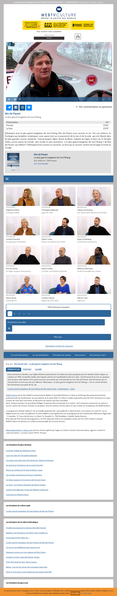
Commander (42, 163)
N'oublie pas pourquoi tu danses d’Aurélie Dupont (26, 528)
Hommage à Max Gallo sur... (17, 537)
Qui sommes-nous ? (98, 355)
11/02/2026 (45, 295)
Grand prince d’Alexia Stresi (17, 494)
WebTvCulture (72, 2)
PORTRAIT (27, 369)
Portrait (93, 2)
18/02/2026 (10, 295)
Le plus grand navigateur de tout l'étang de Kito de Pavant (30, 511)
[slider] (57, 99)
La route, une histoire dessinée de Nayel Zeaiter (26, 485)
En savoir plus (86, 593)
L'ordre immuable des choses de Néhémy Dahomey (27, 490)
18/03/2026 (81, 237)
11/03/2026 (10, 266)
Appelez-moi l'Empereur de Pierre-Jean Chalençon (27, 533)
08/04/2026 (82, 207)
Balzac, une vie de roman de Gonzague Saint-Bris (26, 567)
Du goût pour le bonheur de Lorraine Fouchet (24, 465)
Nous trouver (80, 355)
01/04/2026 (10, 237)
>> (29, 313)
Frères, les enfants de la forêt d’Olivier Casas (24, 470)
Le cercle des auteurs (19, 355)
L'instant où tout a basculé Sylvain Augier (23, 557)
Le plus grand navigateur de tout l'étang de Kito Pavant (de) (38, 2)
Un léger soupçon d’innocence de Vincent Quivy (26, 480)
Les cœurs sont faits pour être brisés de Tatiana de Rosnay (30, 460)
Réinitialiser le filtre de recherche (59, 346)
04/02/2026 (82, 295)
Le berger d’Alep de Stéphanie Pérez (21, 450)
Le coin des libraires (40, 355)
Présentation (84, 2)
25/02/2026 (81, 266)
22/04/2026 (10, 207)
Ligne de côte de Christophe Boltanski (21, 455)
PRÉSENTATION (13, 369)
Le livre (100, 2)
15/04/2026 (45, 207)
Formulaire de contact (62, 355)
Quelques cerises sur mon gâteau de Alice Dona (26, 552)
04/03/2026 (46, 266)
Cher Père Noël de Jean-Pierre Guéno (21, 562)
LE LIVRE (38, 369)
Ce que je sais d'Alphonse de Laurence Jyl (23, 547)
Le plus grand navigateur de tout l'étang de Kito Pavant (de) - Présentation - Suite (41, 389)
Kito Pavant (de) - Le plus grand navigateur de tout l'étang (38, 364)
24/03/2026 (46, 237)
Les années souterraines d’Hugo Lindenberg (24, 475)
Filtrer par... (58, 337)
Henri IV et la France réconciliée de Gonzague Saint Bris (29, 572)
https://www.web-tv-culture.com (19, 430)
